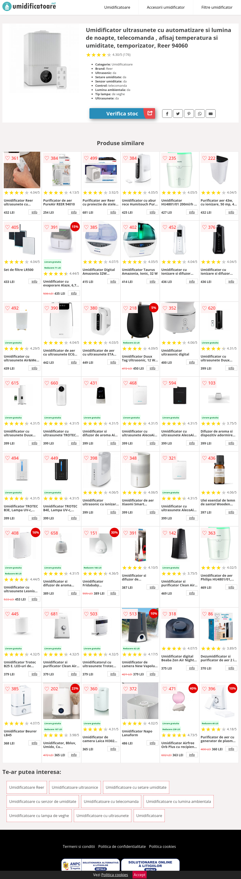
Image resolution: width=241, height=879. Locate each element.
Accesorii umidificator (166, 7)
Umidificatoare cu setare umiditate (136, 787)
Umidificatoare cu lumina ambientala (178, 801)
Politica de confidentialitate (122, 846)
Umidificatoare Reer (26, 787)
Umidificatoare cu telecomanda (111, 801)
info (34, 212)
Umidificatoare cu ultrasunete (102, 815)
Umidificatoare (117, 7)
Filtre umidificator (217, 7)
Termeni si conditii (79, 846)
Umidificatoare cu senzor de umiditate (42, 801)
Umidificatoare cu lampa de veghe (39, 815)
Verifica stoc (130, 113)
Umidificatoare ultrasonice (75, 787)
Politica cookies (162, 846)
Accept (139, 874)
